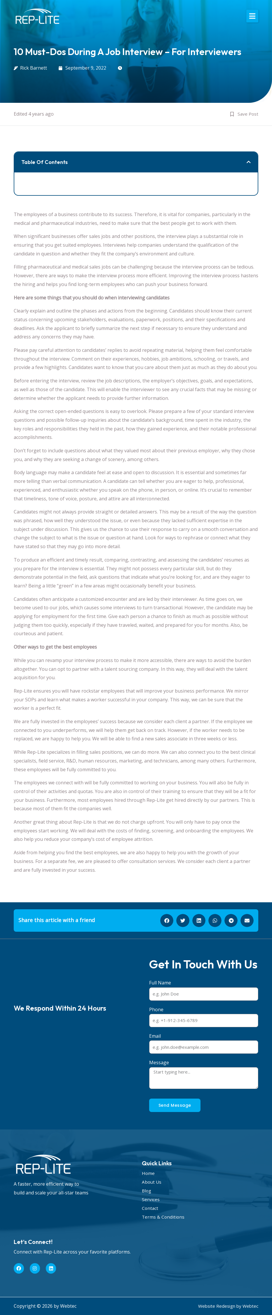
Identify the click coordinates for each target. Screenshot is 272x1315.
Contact (150, 1208)
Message (159, 1062)
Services (151, 1199)
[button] (252, 16)
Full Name (160, 982)
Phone (156, 1009)
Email (155, 1036)
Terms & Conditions (163, 1217)
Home (148, 1173)
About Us (152, 1182)
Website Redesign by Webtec (226, 1306)
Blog (147, 1191)
